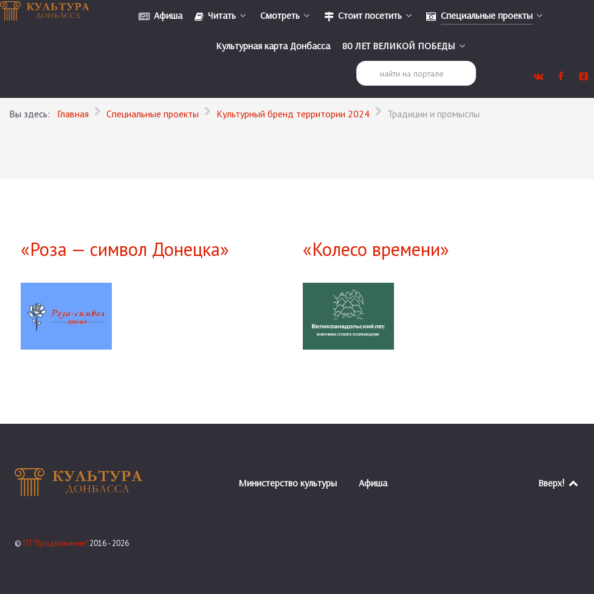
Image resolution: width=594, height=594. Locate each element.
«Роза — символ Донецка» (125, 249)
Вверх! (559, 483)
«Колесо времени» (376, 249)
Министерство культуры (287, 483)
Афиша (373, 483)
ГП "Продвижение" (56, 543)
